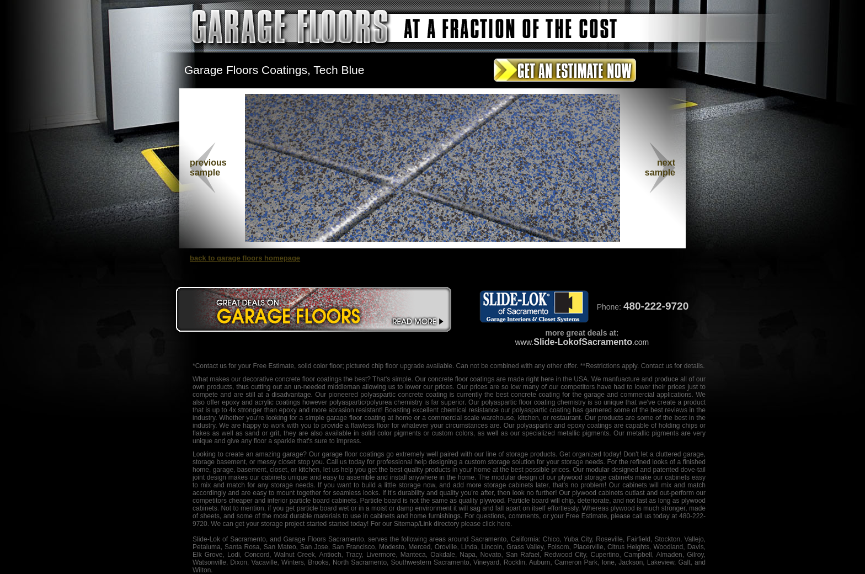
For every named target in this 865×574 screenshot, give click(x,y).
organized (586, 454)
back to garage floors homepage (245, 258)
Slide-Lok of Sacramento (229, 539)
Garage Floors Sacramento (323, 539)
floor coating (537, 402)
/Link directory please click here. (465, 524)
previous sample (208, 167)
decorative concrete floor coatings (292, 379)
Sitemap (406, 524)
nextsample (660, 167)
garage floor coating (356, 418)
